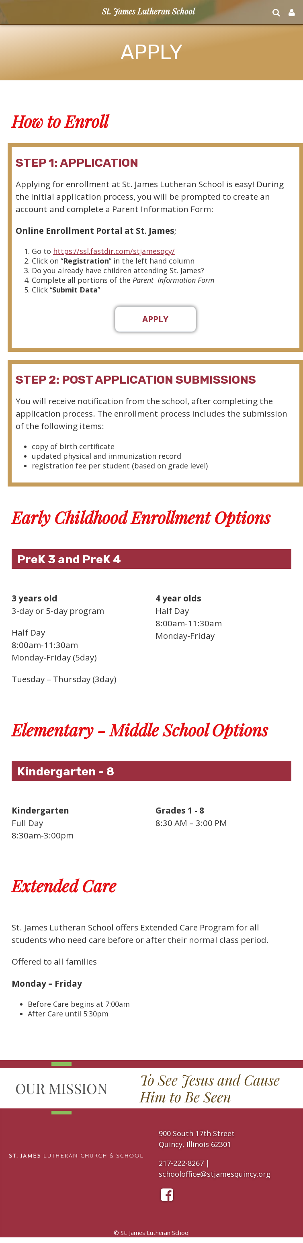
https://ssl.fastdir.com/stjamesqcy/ (114, 251)
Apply (155, 319)
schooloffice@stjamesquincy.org (214, 1174)
